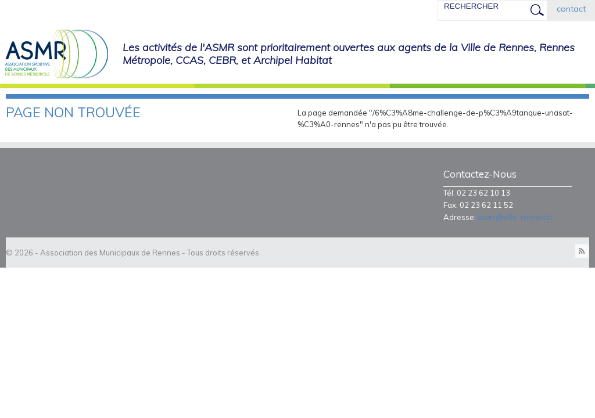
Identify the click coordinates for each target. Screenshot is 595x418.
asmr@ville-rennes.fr (515, 217)
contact (571, 8)
